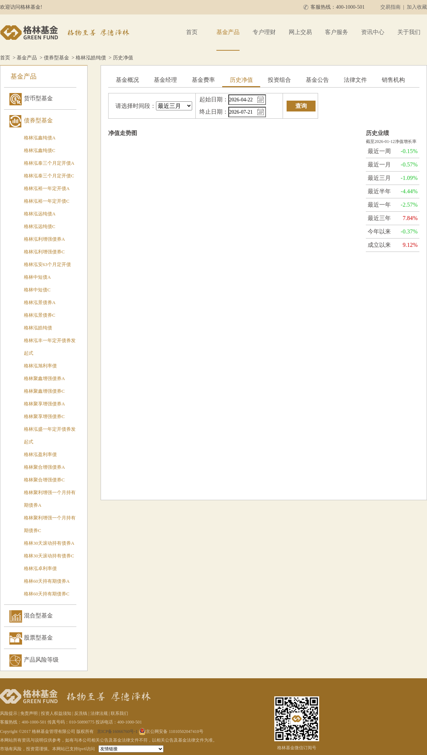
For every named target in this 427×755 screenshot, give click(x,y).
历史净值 (241, 80)
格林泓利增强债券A (44, 239)
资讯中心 (372, 32)
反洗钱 (80, 713)
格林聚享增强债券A (44, 403)
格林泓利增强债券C (44, 251)
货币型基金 (38, 98)
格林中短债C (37, 289)
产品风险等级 (41, 660)
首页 (192, 32)
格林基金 (66, 32)
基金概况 (127, 80)
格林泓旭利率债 (40, 365)
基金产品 (228, 32)
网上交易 (300, 32)
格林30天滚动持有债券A (49, 543)
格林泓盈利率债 (40, 454)
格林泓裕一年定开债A (46, 188)
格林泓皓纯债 (91, 57)
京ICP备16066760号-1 (117, 731)
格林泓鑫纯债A (39, 137)
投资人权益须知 (56, 713)
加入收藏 (417, 7)
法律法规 (99, 713)
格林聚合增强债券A (44, 467)
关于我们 (408, 32)
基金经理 (165, 80)
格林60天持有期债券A (46, 581)
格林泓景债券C (39, 315)
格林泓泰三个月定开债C (49, 175)
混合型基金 (38, 615)
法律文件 (355, 80)
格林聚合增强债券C (44, 479)
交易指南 (390, 7)
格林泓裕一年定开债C (46, 201)
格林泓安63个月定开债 (47, 264)
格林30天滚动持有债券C (49, 555)
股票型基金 (38, 637)
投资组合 (279, 80)
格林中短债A (37, 277)
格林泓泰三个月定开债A (49, 163)
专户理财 (264, 32)
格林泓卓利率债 (40, 568)
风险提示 (8, 713)
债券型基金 (56, 57)
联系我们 (119, 713)
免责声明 (29, 713)
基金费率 (203, 80)
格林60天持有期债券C (46, 593)
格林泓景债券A (39, 302)
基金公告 (317, 80)
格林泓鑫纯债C (39, 150)
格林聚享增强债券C (44, 416)
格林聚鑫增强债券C (44, 391)
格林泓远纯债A (39, 213)
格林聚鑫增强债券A (44, 378)
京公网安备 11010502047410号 (171, 731)
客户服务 (336, 32)
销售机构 (393, 80)
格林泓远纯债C (39, 226)
